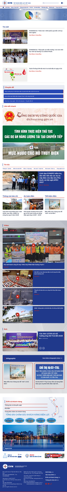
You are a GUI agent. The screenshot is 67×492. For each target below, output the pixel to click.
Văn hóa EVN (10, 440)
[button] (64, 15)
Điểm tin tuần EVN (17, 168)
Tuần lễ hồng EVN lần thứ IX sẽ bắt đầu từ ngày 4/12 (45, 68)
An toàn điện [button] (37, 7)
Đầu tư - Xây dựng (27, 168)
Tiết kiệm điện (50, 196)
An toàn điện (29, 196)
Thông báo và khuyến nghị (13, 405)
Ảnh (5, 329)
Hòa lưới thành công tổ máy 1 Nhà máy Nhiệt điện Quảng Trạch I (24, 264)
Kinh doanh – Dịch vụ (50, 168)
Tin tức (7, 165)
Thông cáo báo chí (24, 7)
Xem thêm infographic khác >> (52, 358)
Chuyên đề (9, 87)
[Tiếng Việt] (16, 3)
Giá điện (7, 408)
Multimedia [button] (51, 7)
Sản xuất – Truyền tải (38, 168)
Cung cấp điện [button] (59, 7)
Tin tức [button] (31, 7)
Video (6, 225)
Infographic (11, 358)
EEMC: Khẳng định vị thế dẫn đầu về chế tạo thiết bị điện (48, 308)
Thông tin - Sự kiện (7, 168)
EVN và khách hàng (14, 402)
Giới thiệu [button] (7, 7)
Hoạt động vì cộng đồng (35, 35)
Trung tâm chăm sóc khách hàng (15, 411)
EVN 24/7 (6, 267)
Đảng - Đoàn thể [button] (14, 7)
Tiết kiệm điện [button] (44, 7)
